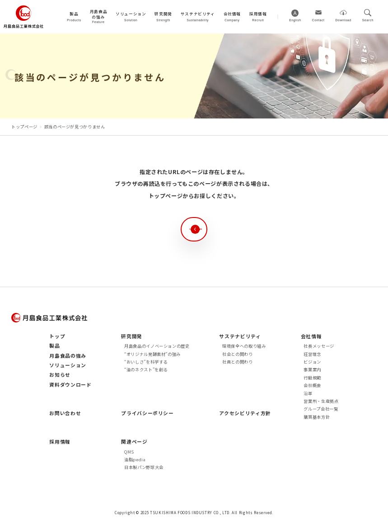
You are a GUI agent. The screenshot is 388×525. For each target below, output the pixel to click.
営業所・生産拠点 (321, 401)
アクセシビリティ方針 (245, 413)
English (295, 20)
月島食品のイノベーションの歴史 (157, 346)
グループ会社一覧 (321, 409)
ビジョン (312, 362)
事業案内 (312, 369)
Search (368, 20)
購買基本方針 (317, 417)
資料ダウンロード (70, 384)
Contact (318, 20)
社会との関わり (237, 354)
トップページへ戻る (202, 228)
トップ (57, 336)
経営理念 (312, 354)
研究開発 (131, 336)
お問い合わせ (65, 413)
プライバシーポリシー (147, 413)
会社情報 (311, 336)
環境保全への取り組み (244, 346)
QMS (129, 452)
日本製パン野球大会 (144, 467)
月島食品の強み (67, 355)
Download (343, 20)
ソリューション (67, 365)
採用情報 (59, 441)
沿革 (308, 393)
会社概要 (312, 385)
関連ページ (134, 441)
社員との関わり (237, 362)
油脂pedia (135, 459)
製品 (54, 345)
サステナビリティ (240, 336)
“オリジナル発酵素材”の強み (152, 354)
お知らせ (59, 374)
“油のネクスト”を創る (146, 369)
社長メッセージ (319, 346)
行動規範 (312, 377)
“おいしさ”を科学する (146, 362)
